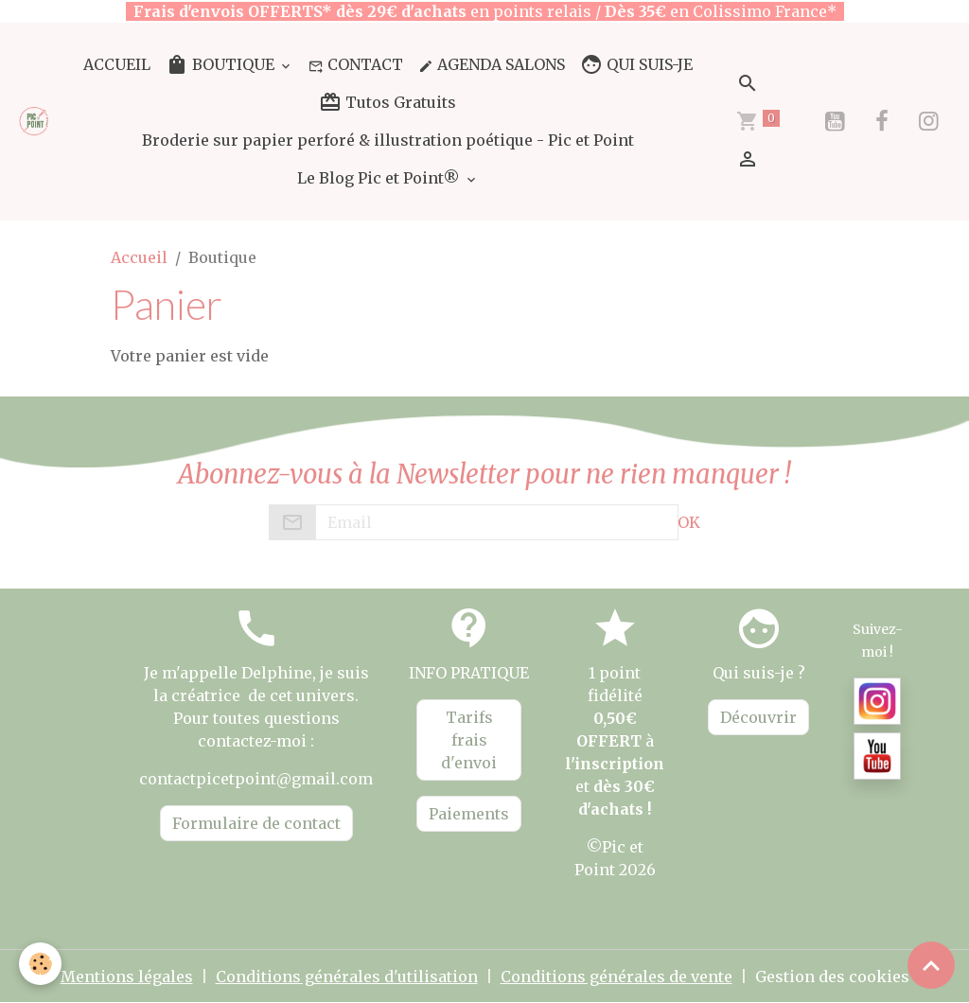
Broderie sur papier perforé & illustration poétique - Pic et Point (388, 140)
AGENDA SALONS (491, 64)
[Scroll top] (931, 965)
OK (689, 522)
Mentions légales (127, 976)
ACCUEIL (116, 64)
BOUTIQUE (222, 64)
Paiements (469, 813)
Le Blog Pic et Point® (380, 177)
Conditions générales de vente (616, 976)
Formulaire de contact (256, 823)
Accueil (139, 257)
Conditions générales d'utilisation (347, 976)
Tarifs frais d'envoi (469, 740)
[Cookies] (40, 963)
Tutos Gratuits (387, 102)
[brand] (34, 121)
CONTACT (355, 64)
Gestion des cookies (832, 976)
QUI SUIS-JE (636, 64)
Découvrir (758, 717)
